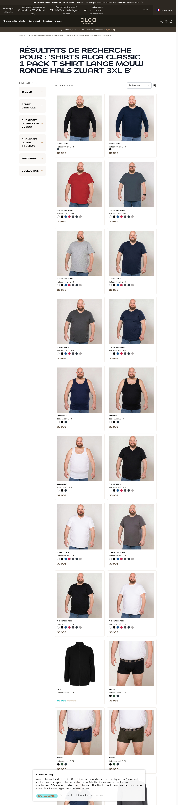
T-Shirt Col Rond (64, 210)
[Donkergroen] (114, 697)
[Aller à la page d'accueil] (88, 21)
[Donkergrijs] (73, 218)
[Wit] (58, 218)
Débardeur (62, 416)
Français (164, 10)
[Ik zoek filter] (32, 92)
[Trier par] (139, 85)
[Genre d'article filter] (32, 106)
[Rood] (69, 218)
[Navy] (58, 149)
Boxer (112, 689)
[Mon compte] (166, 21)
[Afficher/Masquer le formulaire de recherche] (161, 21)
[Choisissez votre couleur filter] (32, 142)
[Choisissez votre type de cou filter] (32, 123)
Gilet (59, 689)
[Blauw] (66, 218)
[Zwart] (110, 149)
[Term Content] (114, 30)
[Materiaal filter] (32, 158)
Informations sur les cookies (91, 795)
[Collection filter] (32, 171)
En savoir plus (67, 795)
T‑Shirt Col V (115, 279)
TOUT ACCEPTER (47, 796)
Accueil (22, 35)
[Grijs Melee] (80, 218)
